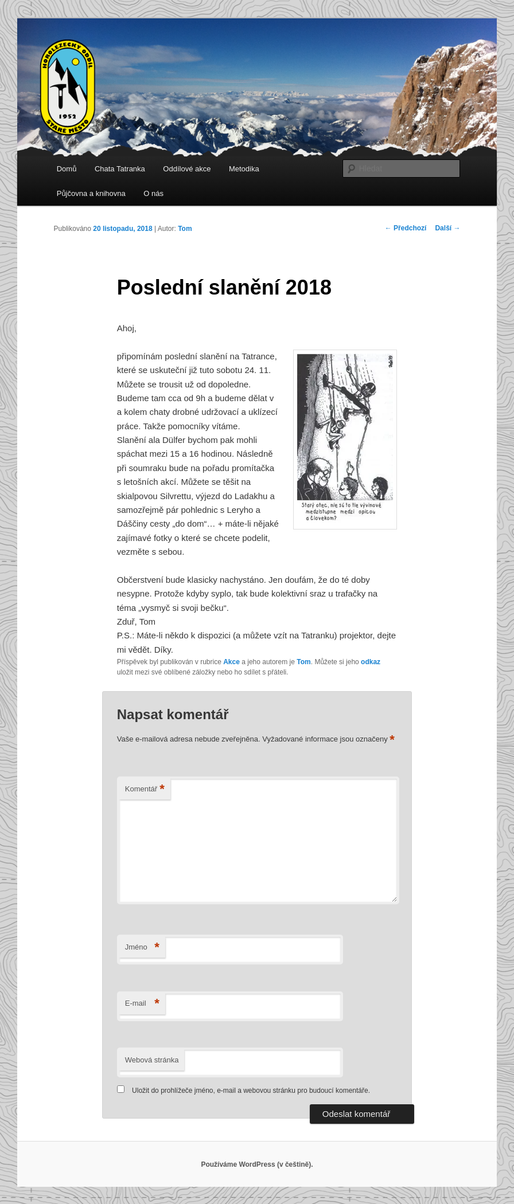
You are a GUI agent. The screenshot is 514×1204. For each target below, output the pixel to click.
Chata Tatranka (120, 168)
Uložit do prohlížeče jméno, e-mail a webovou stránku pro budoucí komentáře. (251, 1091)
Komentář (145, 789)
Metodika (244, 168)
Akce (231, 662)
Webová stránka (152, 1060)
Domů (67, 168)
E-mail (142, 1003)
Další (447, 228)
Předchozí (406, 228)
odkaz (370, 662)
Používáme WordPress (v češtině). (257, 1164)
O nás (153, 193)
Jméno (142, 947)
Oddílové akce (187, 168)
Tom (185, 229)
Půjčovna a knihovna (91, 193)
